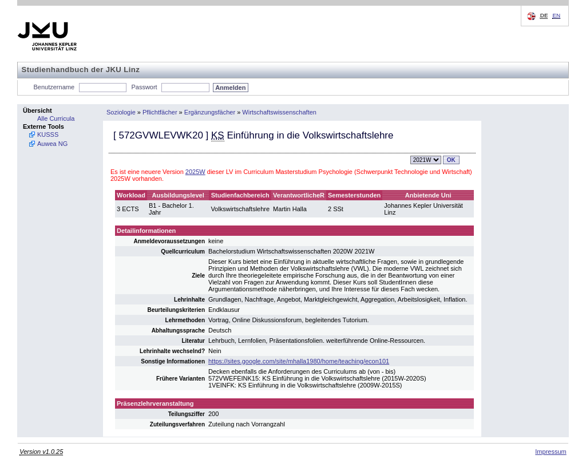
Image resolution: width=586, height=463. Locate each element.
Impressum (550, 451)
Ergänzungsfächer (209, 112)
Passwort (144, 87)
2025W (195, 171)
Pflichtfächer (159, 112)
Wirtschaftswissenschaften (279, 112)
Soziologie (121, 112)
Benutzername (54, 87)
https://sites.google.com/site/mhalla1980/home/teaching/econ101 (298, 361)
